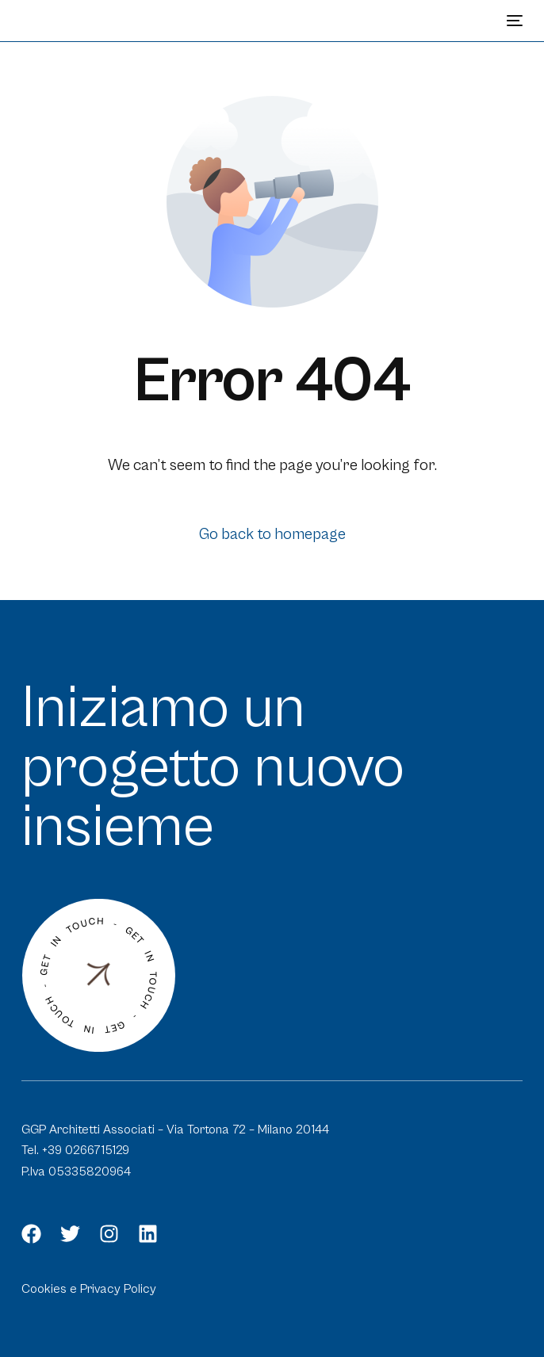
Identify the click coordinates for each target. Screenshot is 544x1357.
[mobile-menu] (513, 20)
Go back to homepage (272, 535)
